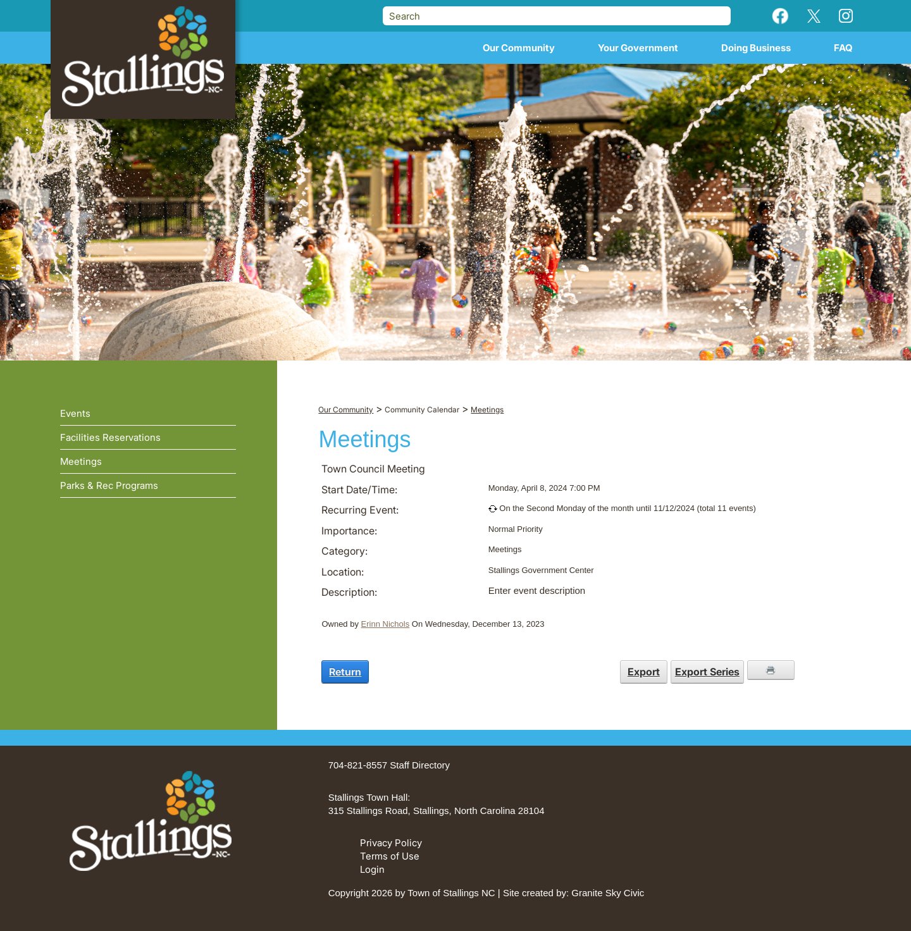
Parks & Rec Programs (109, 485)
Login (372, 869)
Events (75, 413)
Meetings (81, 461)
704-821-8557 (357, 765)
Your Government (638, 48)
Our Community (519, 48)
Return (345, 671)
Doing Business (756, 48)
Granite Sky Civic (607, 892)
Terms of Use (389, 856)
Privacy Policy (391, 843)
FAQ (843, 48)
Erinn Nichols (385, 624)
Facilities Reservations (110, 437)
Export (644, 671)
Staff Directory (420, 765)
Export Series (707, 671)
